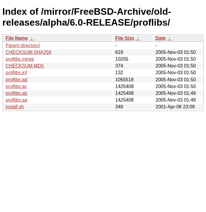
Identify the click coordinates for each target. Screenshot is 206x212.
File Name (17, 38)
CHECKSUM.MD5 (25, 65)
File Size (124, 38)
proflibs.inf (16, 72)
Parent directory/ (23, 45)
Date (160, 38)
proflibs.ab (16, 93)
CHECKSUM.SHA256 (28, 52)
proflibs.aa (16, 99)
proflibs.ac (16, 86)
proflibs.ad (16, 79)
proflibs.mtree (20, 59)
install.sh (15, 106)
